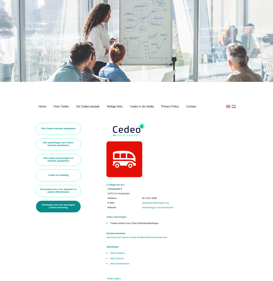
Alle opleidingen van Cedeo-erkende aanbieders (58, 144)
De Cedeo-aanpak (88, 106)
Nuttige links (115, 106)
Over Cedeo (61, 106)
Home (42, 106)
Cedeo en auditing (58, 175)
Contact (191, 106)
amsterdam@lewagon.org (155, 202)
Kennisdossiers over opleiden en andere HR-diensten (58, 190)
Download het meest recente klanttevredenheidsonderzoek (136, 237)
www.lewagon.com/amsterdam (158, 207)
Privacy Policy (170, 106)
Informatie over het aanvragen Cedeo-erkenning (58, 206)
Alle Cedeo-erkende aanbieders (58, 128)
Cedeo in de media (142, 106)
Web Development (119, 263)
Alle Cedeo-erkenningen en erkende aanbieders (58, 159)
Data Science (117, 258)
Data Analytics (117, 253)
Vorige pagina (113, 278)
